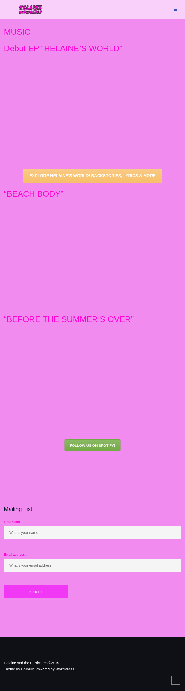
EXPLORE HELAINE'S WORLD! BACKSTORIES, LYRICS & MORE (92, 176)
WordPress (65, 669)
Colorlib (27, 669)
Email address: (15, 554)
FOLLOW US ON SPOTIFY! (92, 445)
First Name (12, 522)
